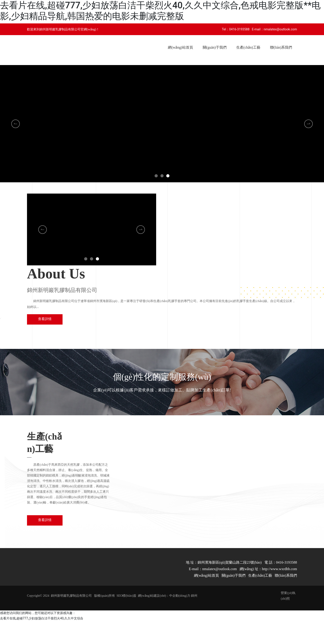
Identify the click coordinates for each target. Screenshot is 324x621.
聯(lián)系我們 (286, 575)
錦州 (194, 595)
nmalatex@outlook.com (280, 29)
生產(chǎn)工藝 (260, 575)
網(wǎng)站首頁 (206, 575)
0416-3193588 (239, 29)
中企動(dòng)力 (179, 595)
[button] (156, 175)
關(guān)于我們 (233, 575)
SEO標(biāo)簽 (126, 595)
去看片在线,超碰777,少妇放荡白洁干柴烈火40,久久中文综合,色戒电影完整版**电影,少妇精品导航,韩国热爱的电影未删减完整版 (160, 10)
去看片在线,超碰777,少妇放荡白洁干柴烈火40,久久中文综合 (41, 618)
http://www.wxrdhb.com (279, 569)
